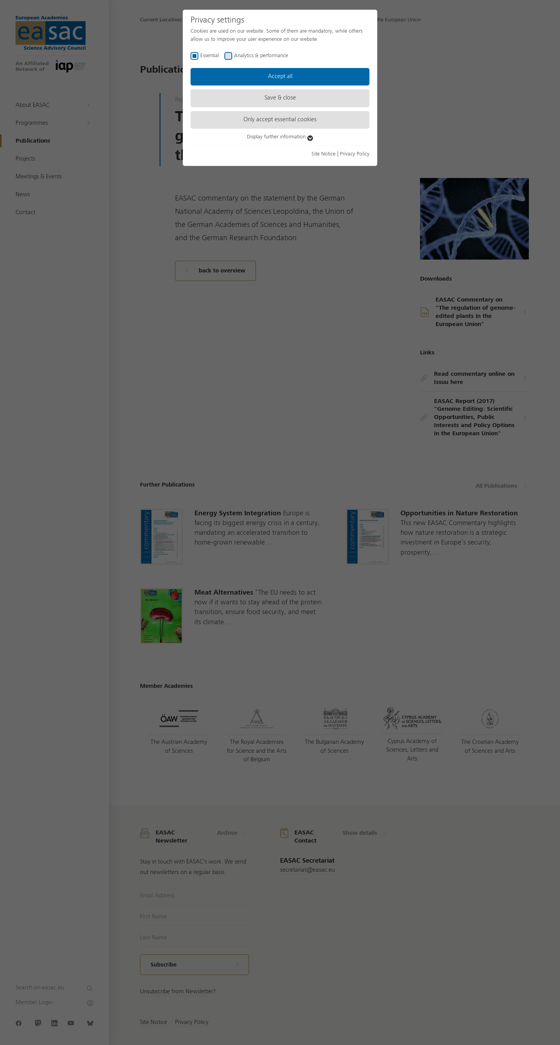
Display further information (280, 137)
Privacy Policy (354, 154)
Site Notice (324, 154)
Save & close (280, 98)
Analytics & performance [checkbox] (261, 55)
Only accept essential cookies (280, 120)
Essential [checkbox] (209, 55)
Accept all (280, 76)
